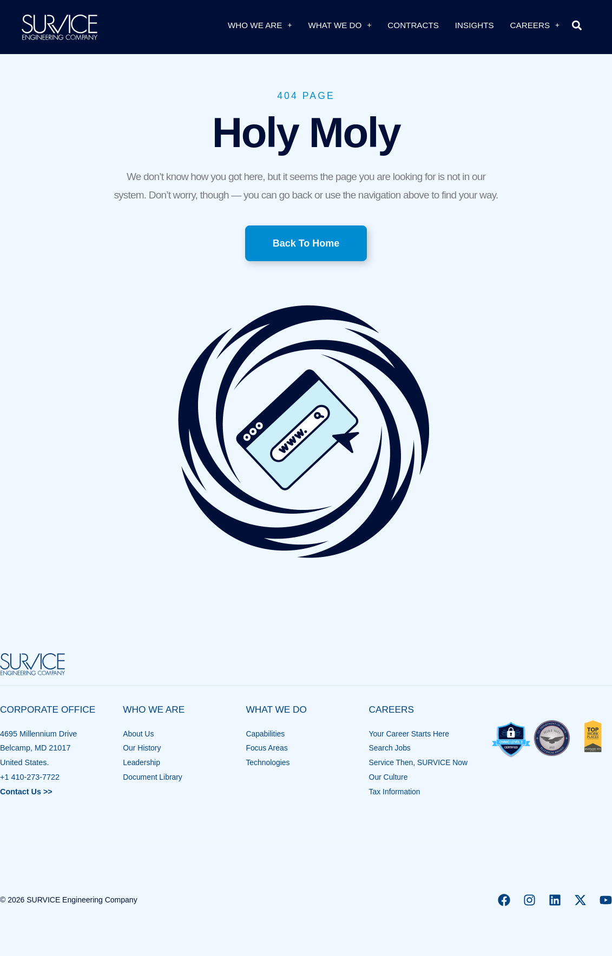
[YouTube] (606, 900)
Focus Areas (267, 747)
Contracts (413, 25)
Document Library (154, 777)
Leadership (142, 762)
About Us (139, 733)
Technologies (268, 762)
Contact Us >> (26, 791)
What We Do (339, 25)
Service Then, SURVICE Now (420, 762)
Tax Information (395, 791)
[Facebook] (504, 900)
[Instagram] (529, 900)
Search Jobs (390, 747)
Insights (474, 25)
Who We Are (260, 25)
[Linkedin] (555, 900)
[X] (580, 900)
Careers (535, 25)
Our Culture (389, 777)
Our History (142, 747)
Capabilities (266, 733)
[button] (576, 25)
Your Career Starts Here (410, 733)
